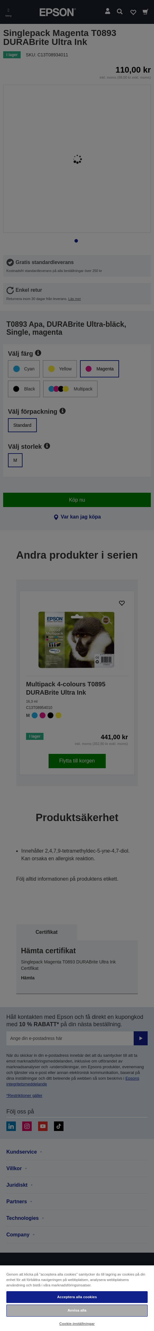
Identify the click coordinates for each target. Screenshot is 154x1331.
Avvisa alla (77, 1310)
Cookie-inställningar (77, 1324)
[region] (77, 1298)
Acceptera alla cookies (77, 1297)
